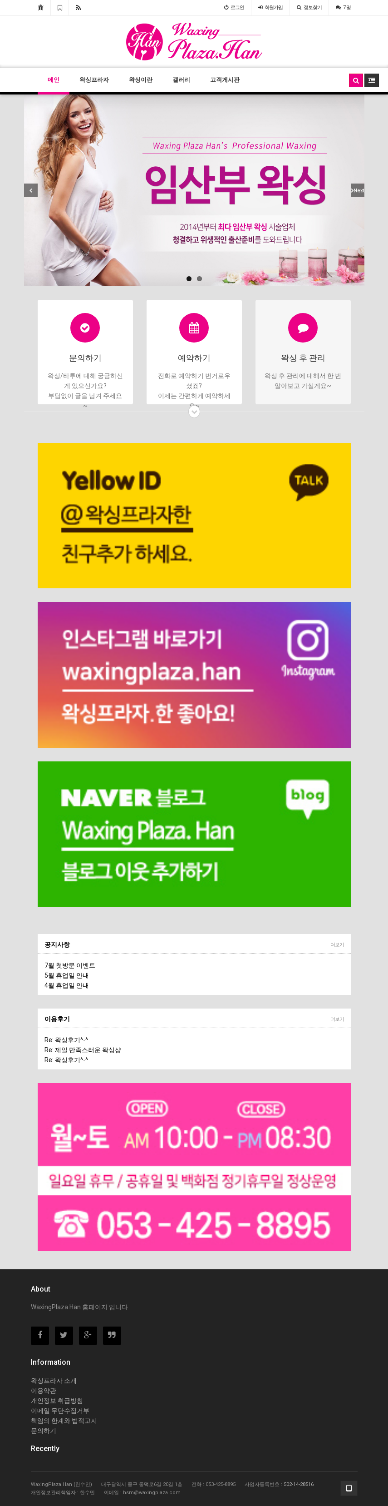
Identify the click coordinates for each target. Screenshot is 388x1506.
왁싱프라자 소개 (54, 1380)
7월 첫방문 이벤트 (69, 965)
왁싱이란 (140, 79)
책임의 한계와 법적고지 (64, 1420)
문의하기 (43, 1430)
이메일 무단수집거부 (60, 1410)
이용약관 (43, 1390)
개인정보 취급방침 (57, 1400)
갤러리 (181, 79)
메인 (53, 79)
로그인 (234, 7)
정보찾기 (309, 7)
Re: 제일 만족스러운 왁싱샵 (82, 1050)
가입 (270, 7)
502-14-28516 (299, 1484)
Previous (31, 190)
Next (359, 191)
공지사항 (57, 944)
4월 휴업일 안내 (66, 985)
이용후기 (57, 1019)
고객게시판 (225, 79)
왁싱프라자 (94, 79)
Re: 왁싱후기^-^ (66, 1040)
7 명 (343, 7)
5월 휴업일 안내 (66, 975)
